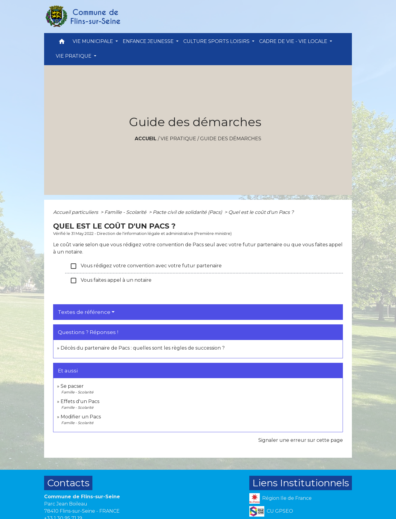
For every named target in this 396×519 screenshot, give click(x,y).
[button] (61, 42)
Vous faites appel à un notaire (111, 280)
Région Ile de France (280, 498)
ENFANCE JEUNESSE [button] (149, 41)
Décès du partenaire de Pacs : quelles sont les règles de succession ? (143, 348)
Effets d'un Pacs (80, 401)
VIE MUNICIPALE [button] (93, 41)
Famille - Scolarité (126, 212)
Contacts (68, 483)
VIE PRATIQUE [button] (74, 56)
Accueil (146, 138)
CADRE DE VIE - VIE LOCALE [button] (293, 41)
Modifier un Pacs (81, 417)
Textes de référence (84, 312)
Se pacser (72, 386)
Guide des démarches (230, 138)
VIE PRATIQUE (178, 138)
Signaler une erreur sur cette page (300, 440)
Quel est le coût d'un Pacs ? (261, 212)
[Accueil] (82, 16)
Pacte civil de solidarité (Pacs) (188, 212)
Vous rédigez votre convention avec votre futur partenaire (146, 266)
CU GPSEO (271, 511)
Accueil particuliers (76, 212)
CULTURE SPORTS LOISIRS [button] (217, 41)
